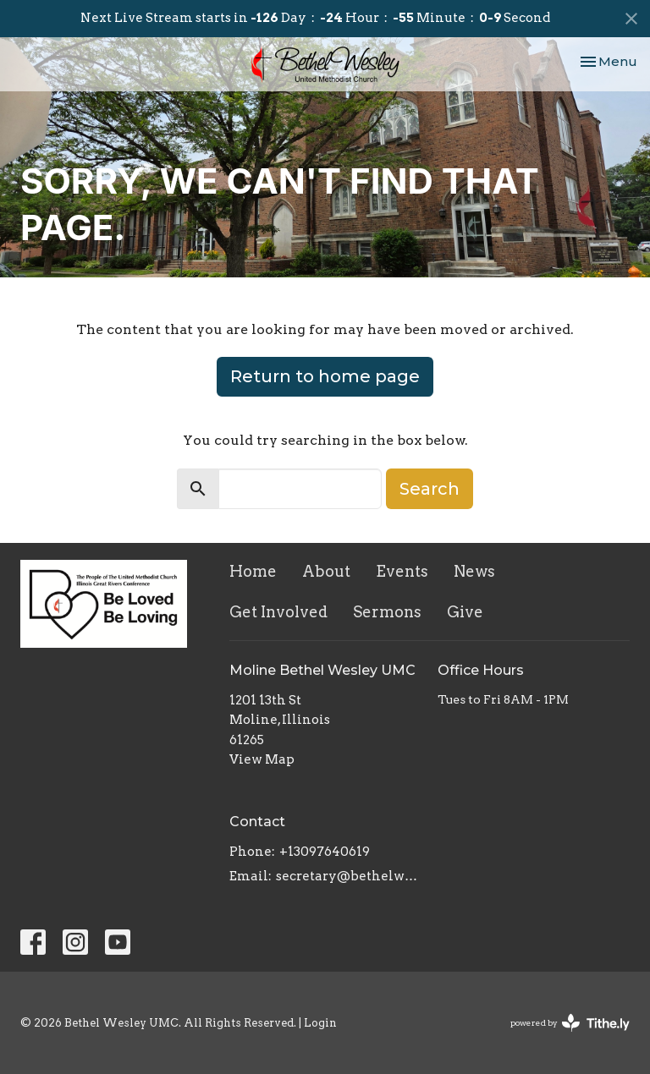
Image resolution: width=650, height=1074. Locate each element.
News (474, 571)
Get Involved (278, 612)
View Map (262, 759)
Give (465, 612)
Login (320, 1022)
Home (253, 571)
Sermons (387, 612)
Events (402, 571)
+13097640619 (324, 851)
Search (429, 489)
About (326, 571)
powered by (570, 1023)
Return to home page (325, 376)
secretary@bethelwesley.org (348, 876)
